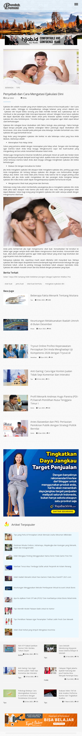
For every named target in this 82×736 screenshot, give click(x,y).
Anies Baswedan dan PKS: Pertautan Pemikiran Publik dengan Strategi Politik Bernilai (53, 425)
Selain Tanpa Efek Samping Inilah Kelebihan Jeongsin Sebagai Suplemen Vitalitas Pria (37, 277)
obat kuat (8, 284)
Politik (32, 408)
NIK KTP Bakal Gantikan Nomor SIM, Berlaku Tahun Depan (27, 648)
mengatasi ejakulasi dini (54, 284)
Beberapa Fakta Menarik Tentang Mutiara (54, 295)
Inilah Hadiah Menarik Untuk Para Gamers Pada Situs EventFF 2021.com (42, 577)
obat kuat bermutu (34, 284)
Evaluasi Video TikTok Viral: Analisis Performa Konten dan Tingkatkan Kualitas (68, 694)
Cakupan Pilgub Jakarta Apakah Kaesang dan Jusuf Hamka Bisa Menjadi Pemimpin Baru (68, 672)
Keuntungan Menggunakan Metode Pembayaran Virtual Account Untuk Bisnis (44, 587)
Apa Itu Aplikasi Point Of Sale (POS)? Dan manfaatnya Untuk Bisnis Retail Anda (45, 598)
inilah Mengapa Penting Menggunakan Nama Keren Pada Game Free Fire (43, 556)
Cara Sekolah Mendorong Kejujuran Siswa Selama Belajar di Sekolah (68, 649)
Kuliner (20, 655)
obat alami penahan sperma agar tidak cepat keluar (30, 254)
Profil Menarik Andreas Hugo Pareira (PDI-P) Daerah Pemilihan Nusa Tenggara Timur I (54, 400)
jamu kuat (20, 284)
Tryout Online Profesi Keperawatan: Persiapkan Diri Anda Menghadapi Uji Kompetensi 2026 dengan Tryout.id (51, 349)
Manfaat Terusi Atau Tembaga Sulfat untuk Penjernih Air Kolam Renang (42, 566)
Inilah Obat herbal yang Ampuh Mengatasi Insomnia (34, 630)
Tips (31, 300)
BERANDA (9, 87)
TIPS (18, 87)
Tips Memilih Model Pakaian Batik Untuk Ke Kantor (34, 609)
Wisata (32, 329)
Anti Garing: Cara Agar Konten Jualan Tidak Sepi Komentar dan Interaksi (51, 372)
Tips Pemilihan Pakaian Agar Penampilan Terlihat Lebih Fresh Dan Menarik (43, 619)
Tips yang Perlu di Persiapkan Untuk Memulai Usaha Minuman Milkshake (43, 535)
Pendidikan (33, 357)
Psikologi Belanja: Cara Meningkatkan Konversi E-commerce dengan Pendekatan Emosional (27, 694)
